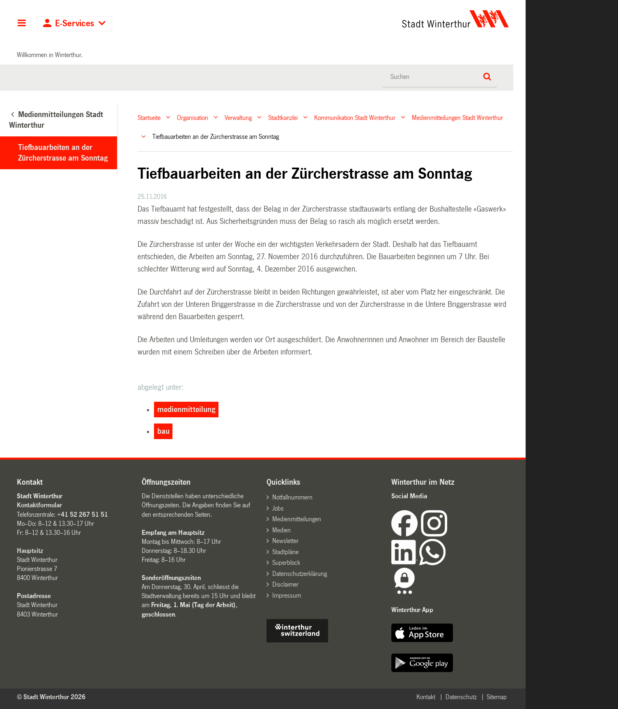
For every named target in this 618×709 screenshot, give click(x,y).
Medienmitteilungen (296, 519)
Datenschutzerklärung (299, 573)
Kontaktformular (39, 505)
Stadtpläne (285, 551)
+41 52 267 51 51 (82, 514)
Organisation (192, 117)
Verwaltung (238, 117)
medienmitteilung (186, 409)
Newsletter (285, 540)
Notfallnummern (292, 497)
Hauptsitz (30, 550)
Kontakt (425, 696)
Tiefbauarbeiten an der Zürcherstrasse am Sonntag (63, 152)
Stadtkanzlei (283, 117)
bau (163, 431)
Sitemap (497, 696)
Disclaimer (285, 584)
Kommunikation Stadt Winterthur (354, 117)
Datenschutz (461, 696)
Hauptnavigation (21, 24)
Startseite (149, 117)
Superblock (286, 562)
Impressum (286, 595)
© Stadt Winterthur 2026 (51, 696)
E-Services (74, 23)
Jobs (278, 508)
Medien (281, 530)
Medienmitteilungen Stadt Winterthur (457, 117)
